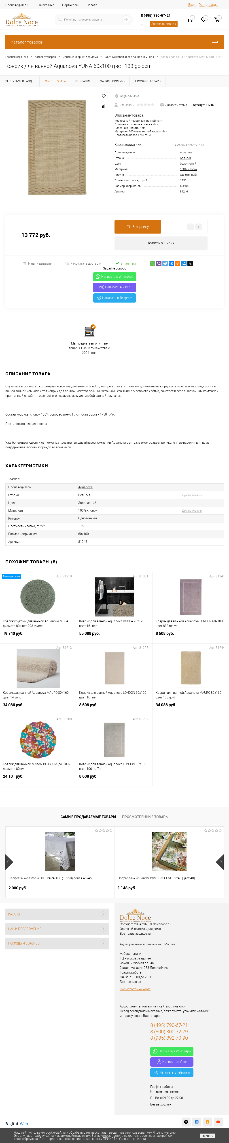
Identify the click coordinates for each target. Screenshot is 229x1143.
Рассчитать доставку (84, 263)
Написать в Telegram (114, 298)
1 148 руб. (90, 888)
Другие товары (192, 495)
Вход (191, 4)
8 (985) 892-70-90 (169, 1038)
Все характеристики (189, 144)
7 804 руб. (163, 888)
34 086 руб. (38, 707)
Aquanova (186, 152)
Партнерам (70, 5)
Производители (16, 5)
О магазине (46, 5)
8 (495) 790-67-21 (156, 15)
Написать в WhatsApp (115, 277)
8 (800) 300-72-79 (169, 1031)
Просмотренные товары (145, 817)
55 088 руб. (114, 636)
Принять (207, 1135)
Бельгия (185, 158)
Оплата (92, 5)
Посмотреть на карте (135, 989)
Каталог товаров (114, 42)
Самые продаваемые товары (88, 817)
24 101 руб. (38, 779)
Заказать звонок (163, 24)
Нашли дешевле (37, 263)
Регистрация (208, 4)
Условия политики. (132, 1139)
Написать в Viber (115, 287)
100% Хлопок (188, 169)
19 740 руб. (38, 636)
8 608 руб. (191, 636)
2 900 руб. (17, 888)
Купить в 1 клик (161, 243)
